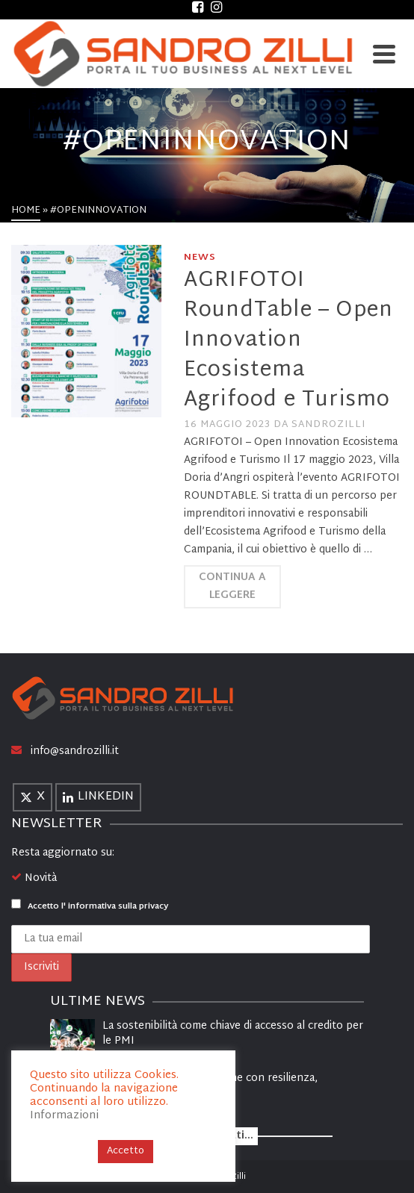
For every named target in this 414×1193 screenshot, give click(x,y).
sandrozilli (328, 425)
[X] (32, 797)
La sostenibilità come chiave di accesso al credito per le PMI (232, 1033)
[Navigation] (384, 53)
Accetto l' (89, 906)
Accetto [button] (125, 1151)
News (200, 258)
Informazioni (64, 1116)
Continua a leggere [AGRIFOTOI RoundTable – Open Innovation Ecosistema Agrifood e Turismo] (232, 586)
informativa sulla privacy (118, 906)
